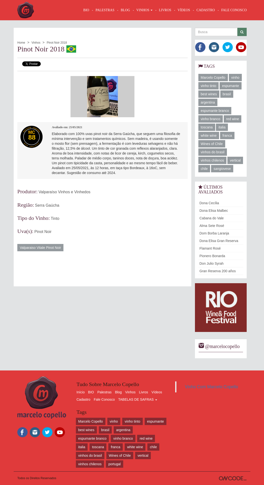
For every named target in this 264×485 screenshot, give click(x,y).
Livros (143, 392)
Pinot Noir (42, 232)
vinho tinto (208, 86)
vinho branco (210, 119)
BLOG (125, 10)
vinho (235, 77)
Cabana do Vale (212, 218)
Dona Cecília (209, 203)
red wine (232, 119)
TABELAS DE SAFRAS (137, 399)
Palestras (104, 10)
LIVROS (165, 10)
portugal (114, 464)
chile (204, 169)
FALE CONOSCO (234, 10)
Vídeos (157, 392)
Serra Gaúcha (47, 205)
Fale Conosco (104, 399)
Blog (118, 392)
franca (227, 135)
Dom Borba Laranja (214, 233)
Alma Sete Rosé (212, 226)
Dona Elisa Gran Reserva (219, 241)
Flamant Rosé (210, 248)
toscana (207, 127)
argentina (208, 102)
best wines (209, 94)
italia (221, 127)
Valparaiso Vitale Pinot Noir (40, 248)
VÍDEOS (184, 10)
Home (21, 42)
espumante (230, 86)
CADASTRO (205, 10)
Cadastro (84, 399)
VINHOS (144, 10)
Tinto (55, 218)
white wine (209, 135)
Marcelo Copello (213, 77)
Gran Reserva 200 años (218, 271)
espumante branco (215, 111)
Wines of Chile (212, 144)
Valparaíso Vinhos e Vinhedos (65, 192)
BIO (86, 10)
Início (81, 392)
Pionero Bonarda (212, 256)
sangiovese (222, 169)
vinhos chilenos (212, 160)
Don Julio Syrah (212, 263)
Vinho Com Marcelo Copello (211, 386)
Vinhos (35, 42)
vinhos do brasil (212, 152)
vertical (235, 160)
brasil (227, 94)
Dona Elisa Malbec (214, 211)
